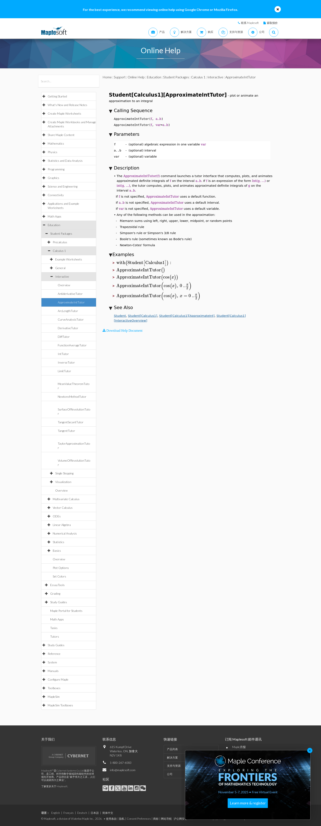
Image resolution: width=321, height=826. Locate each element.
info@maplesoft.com (122, 770)
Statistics (58, 542)
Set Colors (59, 576)
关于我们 (48, 739)
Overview (64, 285)
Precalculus (60, 242)
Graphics (53, 178)
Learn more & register (248, 803)
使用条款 (111, 818)
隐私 (122, 818)
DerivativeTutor (68, 328)
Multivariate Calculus (66, 499)
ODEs (57, 516)
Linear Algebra (62, 525)
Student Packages (61, 233)
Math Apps (54, 216)
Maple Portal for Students (66, 610)
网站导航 (166, 818)
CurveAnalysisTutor (71, 319)
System (52, 662)
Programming (56, 169)
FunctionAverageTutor (72, 345)
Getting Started (57, 96)
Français (68, 812)
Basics (57, 550)
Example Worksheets (68, 259)
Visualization (63, 482)
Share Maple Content (61, 135)
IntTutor (63, 354)
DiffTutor (64, 336)
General (60, 268)
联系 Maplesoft (250, 23)
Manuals (53, 671)
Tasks (54, 628)
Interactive (62, 276)
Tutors (54, 636)
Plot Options (61, 568)
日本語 (95, 812)
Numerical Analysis (65, 533)
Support (120, 77)
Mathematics (56, 143)
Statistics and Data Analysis (65, 160)
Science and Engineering (62, 186)
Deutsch (82, 812)
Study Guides (58, 602)
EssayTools (57, 585)
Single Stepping (64, 473)
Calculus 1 (59, 250)
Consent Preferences (139, 818)
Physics (52, 152)
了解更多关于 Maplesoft (54, 786)
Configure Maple (58, 679)
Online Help (136, 77)
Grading (55, 593)
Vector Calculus (63, 507)
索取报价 (272, 23)
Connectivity (56, 195)
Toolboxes (54, 688)
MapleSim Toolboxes (60, 705)
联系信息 (109, 739)
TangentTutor (66, 430)
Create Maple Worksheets (64, 113)
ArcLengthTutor (68, 311)
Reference (54, 653)
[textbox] (144, 263)
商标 (156, 818)
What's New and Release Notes (67, 105)
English (55, 812)
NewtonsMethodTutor (72, 396)
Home (107, 77)
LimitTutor (64, 371)
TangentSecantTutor (70, 422)
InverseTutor (66, 362)
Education (54, 225)
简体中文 (107, 812)
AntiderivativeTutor (70, 293)
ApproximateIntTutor (71, 302)
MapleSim (54, 696)
